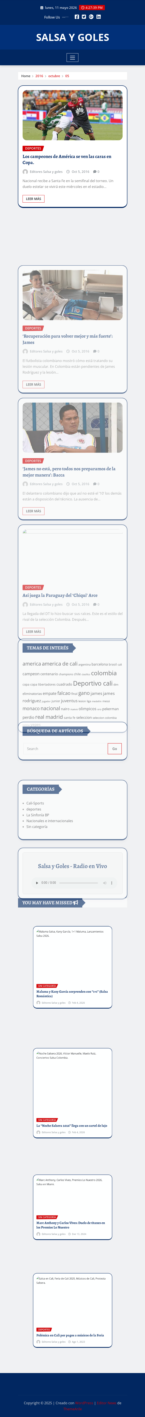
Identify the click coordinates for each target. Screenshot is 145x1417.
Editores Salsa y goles (46, 171)
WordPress (84, 1403)
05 (67, 76)
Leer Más (33, 199)
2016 (39, 76)
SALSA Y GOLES (72, 37)
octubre (54, 76)
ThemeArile (72, 1409)
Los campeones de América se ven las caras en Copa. (67, 159)
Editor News (106, 1403)
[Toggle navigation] (72, 57)
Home (26, 76)
